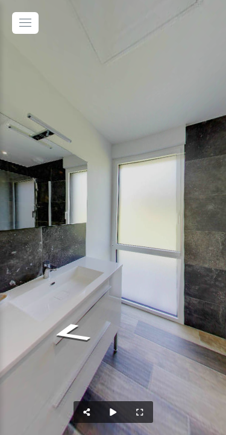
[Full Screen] (140, 412)
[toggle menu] (25, 23)
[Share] (87, 412)
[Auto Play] (113, 412)
